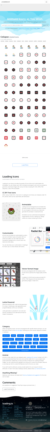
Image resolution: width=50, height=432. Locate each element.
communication (42, 346)
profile (35, 41)
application (6, 335)
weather (28, 339)
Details (36, 430)
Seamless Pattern (18, 412)
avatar (26, 41)
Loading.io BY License (31, 357)
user (23, 41)
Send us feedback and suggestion (31, 375)
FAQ (3, 406)
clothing (12, 346)
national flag (43, 343)
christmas (28, 343)
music (26, 346)
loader (36, 339)
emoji (19, 346)
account (31, 41)
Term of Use (5, 409)
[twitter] (9, 419)
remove (2, 41)
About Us (4, 416)
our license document (40, 368)
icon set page (18, 330)
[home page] (6, 1)
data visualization (8, 339)
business (6, 343)
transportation (25, 350)
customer (40, 41)
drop (15, 41)
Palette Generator (18, 416)
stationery (20, 335)
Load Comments (9, 389)
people (35, 343)
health (13, 335)
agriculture (29, 335)
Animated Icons (18, 407)
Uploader (16, 409)
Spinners (16, 406)
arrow (21, 343)
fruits (5, 346)
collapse (19, 41)
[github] (4, 423)
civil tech (44, 339)
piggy (33, 346)
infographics (43, 335)
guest (44, 41)
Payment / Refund (7, 407)
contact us (5, 414)
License (4, 412)
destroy (11, 41)
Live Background (18, 414)
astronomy (19, 339)
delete (6, 41)
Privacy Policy (6, 411)
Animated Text (17, 411)
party (36, 335)
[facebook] (4, 419)
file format (13, 343)
